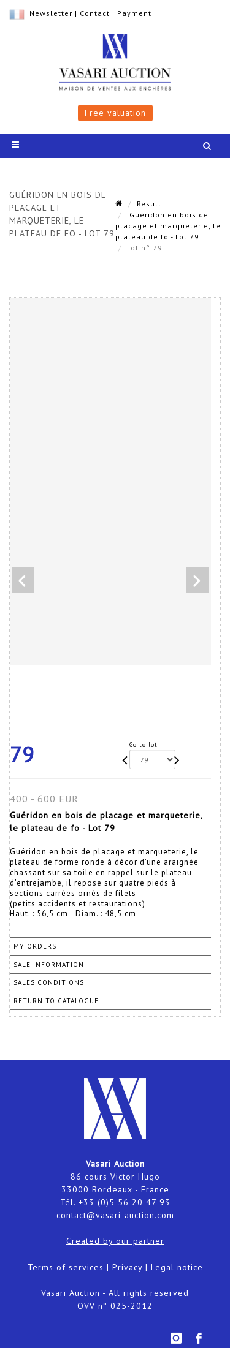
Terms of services (66, 1267)
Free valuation (115, 112)
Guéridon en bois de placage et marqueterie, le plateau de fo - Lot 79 (168, 225)
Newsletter (50, 13)
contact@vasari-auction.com (115, 1215)
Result (149, 203)
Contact (95, 13)
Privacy (127, 1267)
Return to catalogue (56, 1000)
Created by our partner (115, 1240)
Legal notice (177, 1267)
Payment (134, 13)
